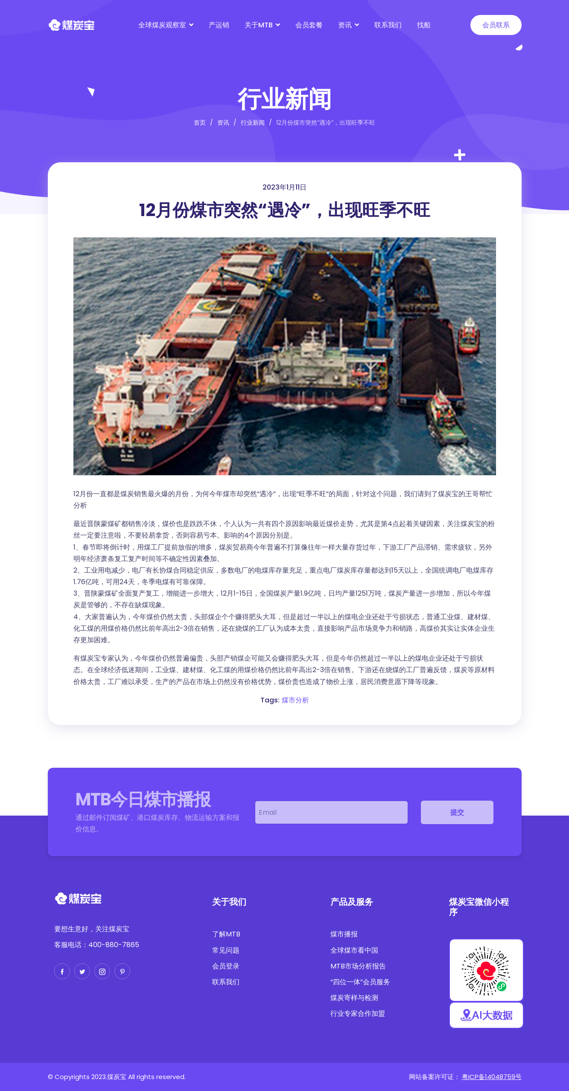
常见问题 (225, 950)
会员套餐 (309, 25)
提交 (457, 812)
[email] (331, 812)
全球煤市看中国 (354, 950)
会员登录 (225, 966)
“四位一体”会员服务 (360, 982)
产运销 (219, 25)
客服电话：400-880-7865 (96, 945)
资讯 (345, 25)
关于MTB (259, 25)
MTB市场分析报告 (358, 966)
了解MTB (226, 934)
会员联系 (496, 25)
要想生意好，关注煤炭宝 (91, 929)
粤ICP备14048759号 (492, 1076)
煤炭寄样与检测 (354, 998)
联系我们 (388, 25)
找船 (424, 25)
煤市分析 (295, 700)
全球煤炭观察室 (162, 25)
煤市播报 (344, 934)
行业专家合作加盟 (357, 1013)
